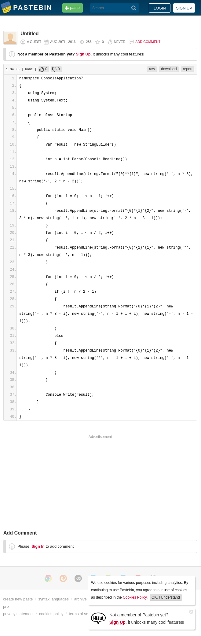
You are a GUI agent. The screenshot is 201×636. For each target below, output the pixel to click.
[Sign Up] (98, 618)
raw (152, 69)
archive (80, 599)
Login (160, 8)
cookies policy (51, 613)
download (169, 69)
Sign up (184, 8)
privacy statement (18, 613)
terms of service (83, 613)
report (187, 69)
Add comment (147, 42)
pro (6, 606)
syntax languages (53, 599)
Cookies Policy (135, 597)
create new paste (18, 599)
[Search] (134, 8)
